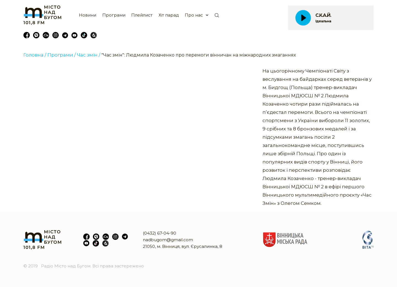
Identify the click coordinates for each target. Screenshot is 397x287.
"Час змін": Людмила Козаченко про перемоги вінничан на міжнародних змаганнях (198, 55)
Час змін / (88, 55)
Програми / (61, 55)
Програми (113, 15)
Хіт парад (169, 15)
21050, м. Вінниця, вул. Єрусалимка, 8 (182, 246)
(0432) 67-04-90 (159, 233)
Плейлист (141, 15)
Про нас (194, 15)
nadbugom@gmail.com (168, 239)
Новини (87, 15)
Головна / (34, 55)
